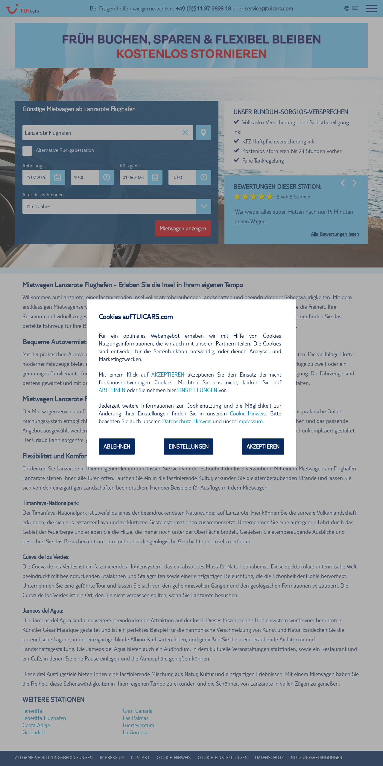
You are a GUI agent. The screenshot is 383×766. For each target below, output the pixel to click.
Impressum (250, 421)
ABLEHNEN (112, 390)
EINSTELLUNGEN (197, 390)
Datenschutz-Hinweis (186, 421)
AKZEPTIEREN (167, 374)
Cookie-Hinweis (248, 413)
